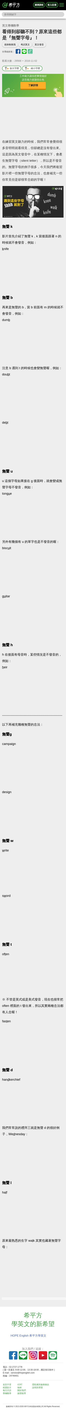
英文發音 (39, 44)
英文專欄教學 (10, 25)
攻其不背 (7, 1384)
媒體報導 (21, 1393)
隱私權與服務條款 (40, 1384)
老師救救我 (10, 44)
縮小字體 (32, 68)
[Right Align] (61, 5)
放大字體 (12, 68)
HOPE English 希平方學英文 (28, 1335)
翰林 (19, 1387)
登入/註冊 (52, 5)
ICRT (19, 1384)
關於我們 (21, 1390)
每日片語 (7, 1390)
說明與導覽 (37, 1387)
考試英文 (25, 44)
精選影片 (7, 1387)
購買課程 (39, 5)
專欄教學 (7, 1393)
